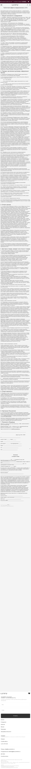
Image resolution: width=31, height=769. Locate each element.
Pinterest (3, 739)
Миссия (2, 726)
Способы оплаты (4, 756)
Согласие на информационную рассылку (9, 767)
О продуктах (3, 722)
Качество (3, 724)
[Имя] (15, 704)
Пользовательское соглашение (7, 766)
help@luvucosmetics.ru (13, 20)
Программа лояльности (6, 731)
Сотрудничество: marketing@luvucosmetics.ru (10, 751)
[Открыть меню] (1, 4)
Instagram (3, 735)
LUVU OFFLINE (4, 743)
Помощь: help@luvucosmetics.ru (8, 749)
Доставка (3, 753)
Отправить (15, 715)
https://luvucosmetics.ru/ (8, 28)
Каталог (2, 719)
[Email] (15, 710)
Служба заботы (4, 741)
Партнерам (3, 729)
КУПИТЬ (24, 1)
